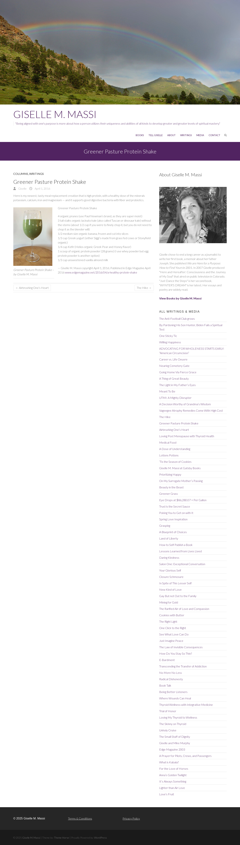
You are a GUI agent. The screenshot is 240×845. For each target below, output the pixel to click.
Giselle (22, 188)
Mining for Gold (168, 602)
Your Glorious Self (170, 570)
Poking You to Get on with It (176, 512)
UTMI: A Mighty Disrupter (175, 397)
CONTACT (214, 135)
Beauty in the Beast (171, 487)
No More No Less (170, 672)
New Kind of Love (170, 589)
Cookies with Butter (171, 615)
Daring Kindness (169, 557)
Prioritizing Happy (170, 474)
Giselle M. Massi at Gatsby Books (180, 468)
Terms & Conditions (80, 818)
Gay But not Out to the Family (177, 596)
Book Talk (165, 685)
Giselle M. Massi (55, 114)
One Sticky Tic (168, 335)
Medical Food (167, 442)
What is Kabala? (169, 762)
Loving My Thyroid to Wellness (178, 717)
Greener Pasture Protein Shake (178, 423)
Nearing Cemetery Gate (174, 365)
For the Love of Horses (173, 768)
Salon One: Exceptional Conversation (182, 564)
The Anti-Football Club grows (177, 318)
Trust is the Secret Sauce (174, 506)
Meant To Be (167, 391)
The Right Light (168, 621)
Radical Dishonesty (171, 679)
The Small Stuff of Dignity (174, 736)
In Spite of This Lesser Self (175, 583)
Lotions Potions (169, 455)
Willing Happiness (170, 342)
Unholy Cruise (167, 730)
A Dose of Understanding (174, 449)
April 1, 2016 (42, 188)
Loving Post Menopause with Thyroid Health (186, 436)
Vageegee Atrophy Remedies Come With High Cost (191, 410)
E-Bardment (167, 660)
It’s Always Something (172, 781)
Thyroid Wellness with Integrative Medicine (186, 704)
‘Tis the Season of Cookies (175, 461)
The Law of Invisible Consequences (181, 647)
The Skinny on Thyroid (172, 724)
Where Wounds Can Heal (175, 698)
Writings (36, 173)
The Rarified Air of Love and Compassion (184, 608)
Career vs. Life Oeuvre (173, 359)
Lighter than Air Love (172, 787)
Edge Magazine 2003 (172, 749)
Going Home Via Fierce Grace (177, 372)
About (171, 135)
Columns (20, 173)
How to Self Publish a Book (176, 544)
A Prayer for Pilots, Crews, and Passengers (185, 755)
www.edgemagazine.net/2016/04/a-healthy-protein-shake (101, 272)
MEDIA (200, 135)
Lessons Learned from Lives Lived (180, 551)
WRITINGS (186, 135)
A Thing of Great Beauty (174, 378)
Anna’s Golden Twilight (173, 775)
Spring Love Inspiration (173, 519)
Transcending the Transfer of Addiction (183, 666)
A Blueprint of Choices (173, 532)
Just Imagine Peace (171, 640)
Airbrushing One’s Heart (32, 287)
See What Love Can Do (174, 634)
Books (140, 135)
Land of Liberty (168, 538)
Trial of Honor (167, 711)
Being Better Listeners (173, 692)
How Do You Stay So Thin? (175, 653)
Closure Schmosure (171, 576)
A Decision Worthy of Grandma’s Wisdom (185, 404)
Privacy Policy (131, 818)
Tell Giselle (155, 135)
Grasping (164, 525)
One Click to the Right (172, 628)
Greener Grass (168, 493)
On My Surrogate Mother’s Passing (181, 481)
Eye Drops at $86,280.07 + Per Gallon (182, 500)
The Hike (144, 287)
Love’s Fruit (166, 794)
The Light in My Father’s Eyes (177, 385)
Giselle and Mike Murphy (174, 743)
